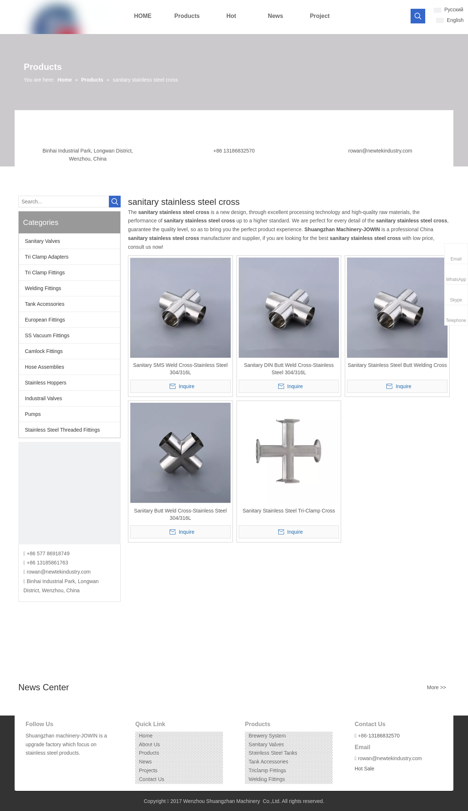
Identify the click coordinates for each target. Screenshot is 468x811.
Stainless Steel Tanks (273, 753)
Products (149, 753)
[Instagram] (53, 764)
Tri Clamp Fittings (45, 272)
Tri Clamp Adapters (46, 257)
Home (145, 736)
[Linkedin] (41, 764)
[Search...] (63, 201)
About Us (149, 744)
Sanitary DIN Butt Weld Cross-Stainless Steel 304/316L (289, 368)
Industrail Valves (43, 398)
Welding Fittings (43, 288)
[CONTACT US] (69, 493)
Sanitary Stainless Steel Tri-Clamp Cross (289, 511)
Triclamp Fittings (267, 770)
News (145, 762)
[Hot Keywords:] (418, 16)
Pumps (33, 414)
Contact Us (151, 779)
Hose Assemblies (44, 367)
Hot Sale (364, 768)
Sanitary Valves (42, 241)
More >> (436, 687)
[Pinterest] (64, 764)
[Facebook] (30, 764)
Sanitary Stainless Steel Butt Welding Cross (397, 365)
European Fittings (45, 320)
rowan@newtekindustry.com (380, 151)
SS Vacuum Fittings (47, 335)
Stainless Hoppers (46, 383)
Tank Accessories (44, 304)
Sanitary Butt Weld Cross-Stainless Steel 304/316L (180, 514)
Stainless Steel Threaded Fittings (62, 430)
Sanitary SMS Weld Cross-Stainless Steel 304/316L (180, 368)
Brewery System (267, 736)
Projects (148, 770)
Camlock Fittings (44, 351)
